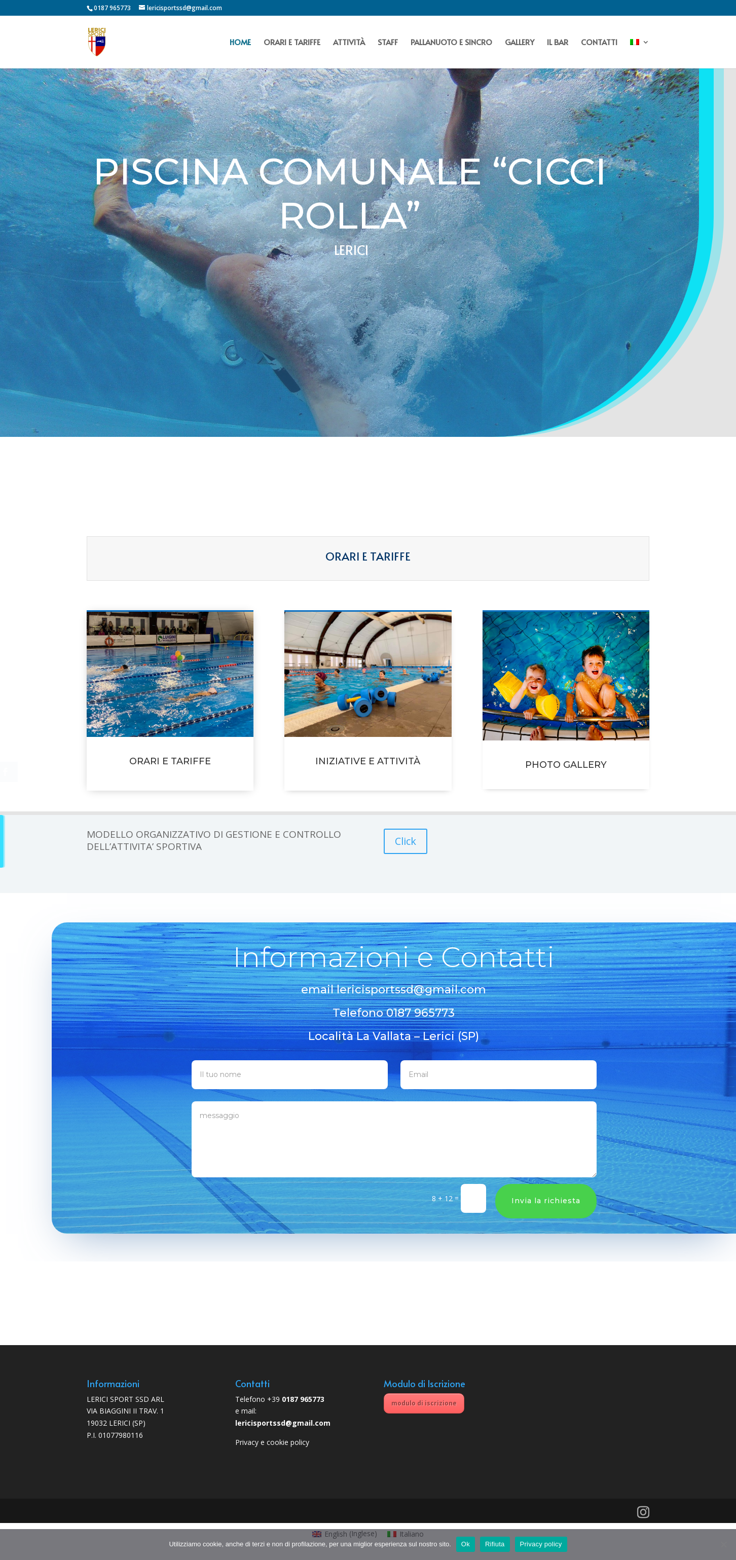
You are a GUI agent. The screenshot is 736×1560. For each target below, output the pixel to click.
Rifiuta (495, 1544)
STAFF (388, 43)
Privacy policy (541, 1544)
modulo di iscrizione (424, 1403)
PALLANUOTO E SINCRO (451, 43)
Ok (465, 1544)
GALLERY (519, 43)
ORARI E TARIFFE (292, 43)
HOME (240, 43)
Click (405, 841)
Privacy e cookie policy (272, 1442)
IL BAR (557, 43)
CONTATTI (599, 43)
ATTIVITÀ (349, 43)
